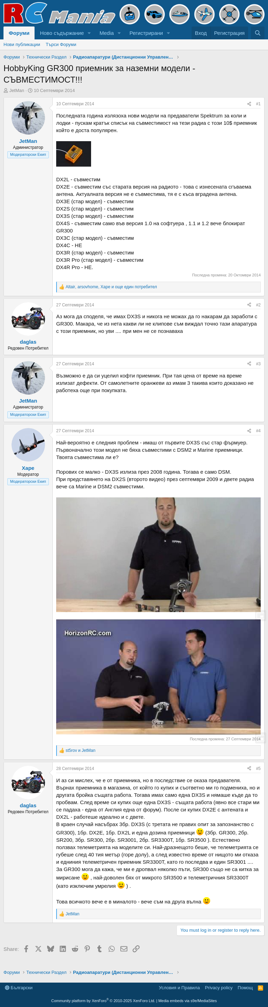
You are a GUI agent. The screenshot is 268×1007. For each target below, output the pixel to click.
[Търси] (258, 32)
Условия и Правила (179, 987)
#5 (258, 768)
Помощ (245, 987)
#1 (258, 103)
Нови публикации (21, 44)
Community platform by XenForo (103, 1001)
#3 (258, 363)
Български (18, 987)
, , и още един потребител (111, 286)
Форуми (19, 33)
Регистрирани (146, 33)
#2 (258, 305)
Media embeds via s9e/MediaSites (187, 1001)
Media (106, 33)
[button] (89, 32)
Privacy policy (218, 987)
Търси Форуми (61, 44)
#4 (258, 430)
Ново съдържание (62, 33)
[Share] (249, 104)
